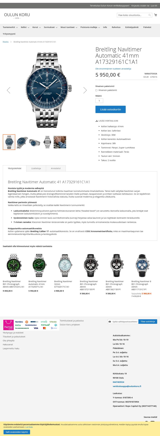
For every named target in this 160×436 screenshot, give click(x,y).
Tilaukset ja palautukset (14, 336)
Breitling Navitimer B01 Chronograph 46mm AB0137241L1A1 (13, 284)
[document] (80, 428)
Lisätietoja (36, 168)
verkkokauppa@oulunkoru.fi (127, 386)
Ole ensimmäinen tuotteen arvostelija (113, 68)
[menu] (80, 30)
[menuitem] (9, 27)
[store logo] (17, 16)
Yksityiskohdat (14, 168)
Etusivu (5, 42)
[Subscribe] (147, 321)
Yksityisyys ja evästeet (13, 332)
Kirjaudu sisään (138, 5)
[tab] (14, 168)
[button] (8, 90)
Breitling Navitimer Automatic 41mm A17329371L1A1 (37, 284)
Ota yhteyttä (8, 340)
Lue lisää (28, 427)
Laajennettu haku (11, 348)
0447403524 (118, 382)
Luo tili (154, 5)
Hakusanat (8, 344)
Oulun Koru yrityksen (70, 324)
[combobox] (134, 15)
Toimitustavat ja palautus (72, 320)
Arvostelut (56, 168)
